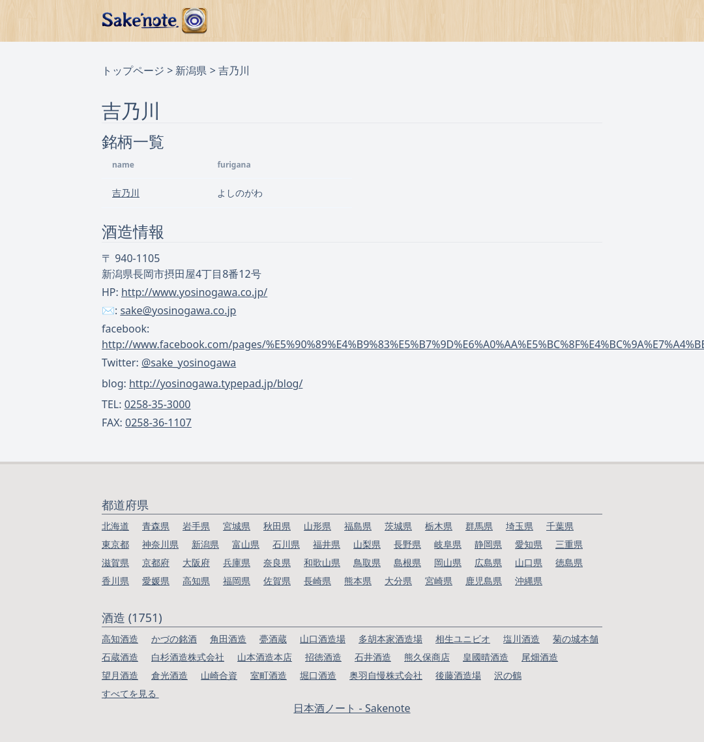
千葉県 (560, 526)
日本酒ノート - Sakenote (351, 708)
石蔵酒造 (120, 657)
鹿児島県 (483, 580)
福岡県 (236, 580)
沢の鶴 (507, 675)
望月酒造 (120, 675)
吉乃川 (125, 192)
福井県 (326, 544)
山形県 (317, 526)
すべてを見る (130, 693)
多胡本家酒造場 (390, 638)
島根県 (407, 562)
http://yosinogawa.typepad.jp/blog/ (215, 383)
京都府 (155, 562)
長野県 (407, 544)
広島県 (488, 562)
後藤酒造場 (458, 675)
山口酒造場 (322, 638)
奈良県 (277, 562)
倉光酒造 (169, 675)
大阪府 (196, 562)
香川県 (115, 580)
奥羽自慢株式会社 (385, 675)
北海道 (115, 526)
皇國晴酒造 (485, 657)
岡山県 (448, 562)
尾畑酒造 (539, 657)
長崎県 (317, 580)
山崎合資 (219, 675)
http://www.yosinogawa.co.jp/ (194, 292)
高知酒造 (120, 638)
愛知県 (528, 544)
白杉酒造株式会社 (187, 657)
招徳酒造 (323, 657)
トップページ (133, 70)
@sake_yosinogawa (188, 362)
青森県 (155, 526)
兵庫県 (236, 562)
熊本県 (358, 580)
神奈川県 (160, 544)
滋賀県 (115, 562)
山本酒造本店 (264, 657)
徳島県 (569, 562)
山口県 (528, 562)
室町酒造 (268, 675)
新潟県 (191, 70)
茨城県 (398, 526)
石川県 (286, 544)
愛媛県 (155, 580)
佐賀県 (277, 580)
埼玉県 (519, 526)
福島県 (358, 526)
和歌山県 (322, 562)
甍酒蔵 (273, 638)
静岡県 (488, 544)
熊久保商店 (427, 657)
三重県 (569, 544)
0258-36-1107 (158, 422)
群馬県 (479, 526)
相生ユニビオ (462, 638)
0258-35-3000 (158, 404)
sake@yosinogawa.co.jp (178, 310)
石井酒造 (373, 657)
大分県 (398, 580)
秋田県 (277, 526)
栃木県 (438, 526)
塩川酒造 (521, 638)
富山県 (245, 544)
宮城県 (236, 526)
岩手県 (196, 526)
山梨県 (367, 544)
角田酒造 (228, 638)
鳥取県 (367, 562)
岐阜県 (448, 544)
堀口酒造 (318, 675)
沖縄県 (528, 580)
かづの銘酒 (174, 638)
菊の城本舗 (575, 638)
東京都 (115, 544)
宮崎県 (438, 580)
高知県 (196, 580)
